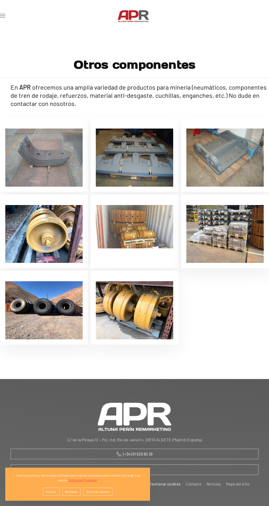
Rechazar (71, 491)
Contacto (193, 483)
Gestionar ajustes (97, 491)
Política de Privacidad (82, 480)
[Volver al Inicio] (134, 15)
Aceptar (51, 491)
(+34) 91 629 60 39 (134, 454)
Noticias (214, 483)
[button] (2, 15)
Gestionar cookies (165, 483)
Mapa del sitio (238, 483)
